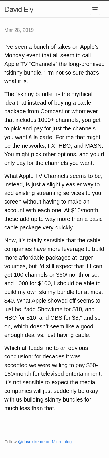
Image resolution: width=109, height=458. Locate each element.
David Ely (18, 9)
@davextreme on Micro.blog (45, 441)
